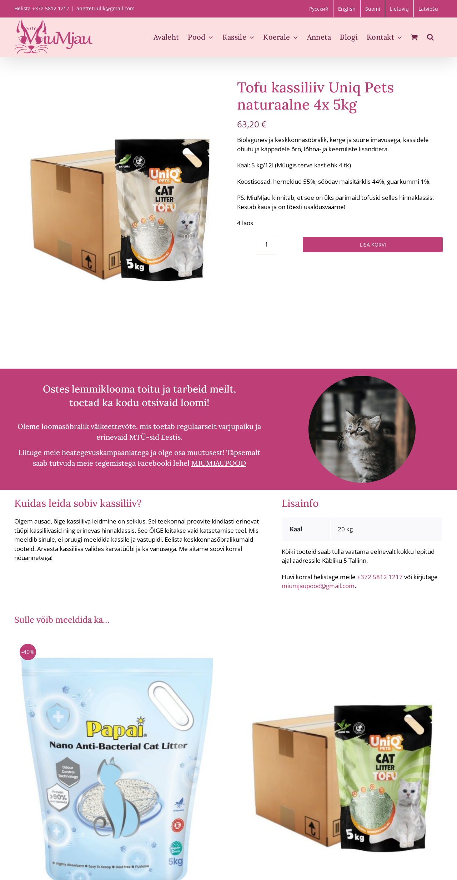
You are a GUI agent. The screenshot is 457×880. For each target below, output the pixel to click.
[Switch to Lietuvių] (399, 8)
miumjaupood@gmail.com (318, 586)
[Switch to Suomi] (373, 8)
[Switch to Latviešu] (428, 8)
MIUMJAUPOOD (218, 463)
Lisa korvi (373, 244)
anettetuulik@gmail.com (105, 8)
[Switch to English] (346, 8)
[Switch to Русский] (319, 8)
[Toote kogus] (266, 244)
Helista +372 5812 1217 (41, 8)
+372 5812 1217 (380, 577)
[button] (430, 37)
